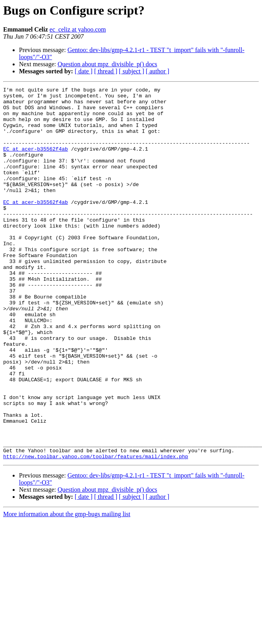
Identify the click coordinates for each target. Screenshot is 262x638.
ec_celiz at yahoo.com (77, 29)
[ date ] (83, 71)
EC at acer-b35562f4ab (35, 161)
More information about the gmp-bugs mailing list (66, 588)
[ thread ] (105, 71)
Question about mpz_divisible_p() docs (107, 64)
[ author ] (158, 71)
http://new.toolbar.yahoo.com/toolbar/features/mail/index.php (95, 530)
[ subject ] (131, 71)
